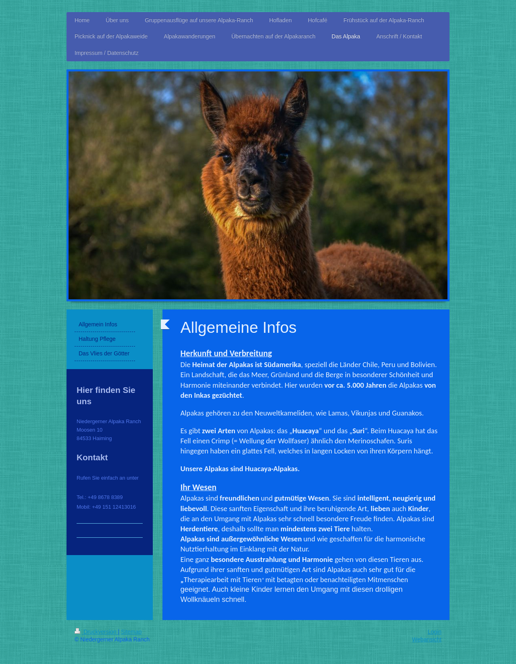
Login (434, 632)
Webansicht (426, 639)
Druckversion (96, 632)
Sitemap (131, 632)
